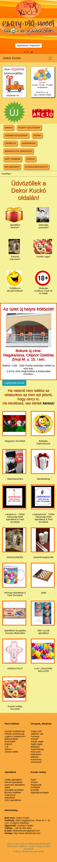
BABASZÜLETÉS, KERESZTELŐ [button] (18, 151)
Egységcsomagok (40, 792)
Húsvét (34, 739)
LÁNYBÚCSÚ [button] (10, 143)
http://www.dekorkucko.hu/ (22, 833)
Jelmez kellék (11, 751)
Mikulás (35, 757)
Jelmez (8, 749)
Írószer (34, 782)
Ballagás (35, 746)
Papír (33, 779)
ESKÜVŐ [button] (8, 128)
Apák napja (36, 744)
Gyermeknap (37, 749)
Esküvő (8, 744)
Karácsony (36, 759)
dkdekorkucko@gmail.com (22, 830)
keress (48, 403)
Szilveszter (36, 762)
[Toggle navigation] (50, 58)
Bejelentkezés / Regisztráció (28, 45)
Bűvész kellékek (13, 792)
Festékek (35, 787)
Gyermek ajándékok (15, 784)
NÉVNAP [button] (37, 135)
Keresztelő (10, 741)
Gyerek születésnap (15, 731)
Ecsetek (35, 790)
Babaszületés (11, 739)
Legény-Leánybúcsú (15, 736)
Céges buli (36, 731)
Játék (7, 787)
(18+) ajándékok (13, 800)
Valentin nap (37, 733)
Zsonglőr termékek (14, 790)
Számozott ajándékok (10, 796)
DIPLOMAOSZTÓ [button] (12, 167)
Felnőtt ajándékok (13, 782)
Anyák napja (37, 741)
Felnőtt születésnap (14, 733)
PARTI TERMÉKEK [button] (13, 159)
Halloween (36, 754)
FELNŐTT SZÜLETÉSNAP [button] (29, 128)
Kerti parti (36, 751)
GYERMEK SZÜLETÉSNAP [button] (16, 135)
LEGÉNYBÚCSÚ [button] (29, 143)
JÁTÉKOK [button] (30, 159)
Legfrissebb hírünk (14, 383)
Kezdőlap (6, 173)
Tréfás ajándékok (13, 779)
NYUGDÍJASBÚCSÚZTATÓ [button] (36, 167)
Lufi (6, 746)
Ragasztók (36, 784)
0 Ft (28, 52)
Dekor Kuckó (12, 58)
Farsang (35, 736)
